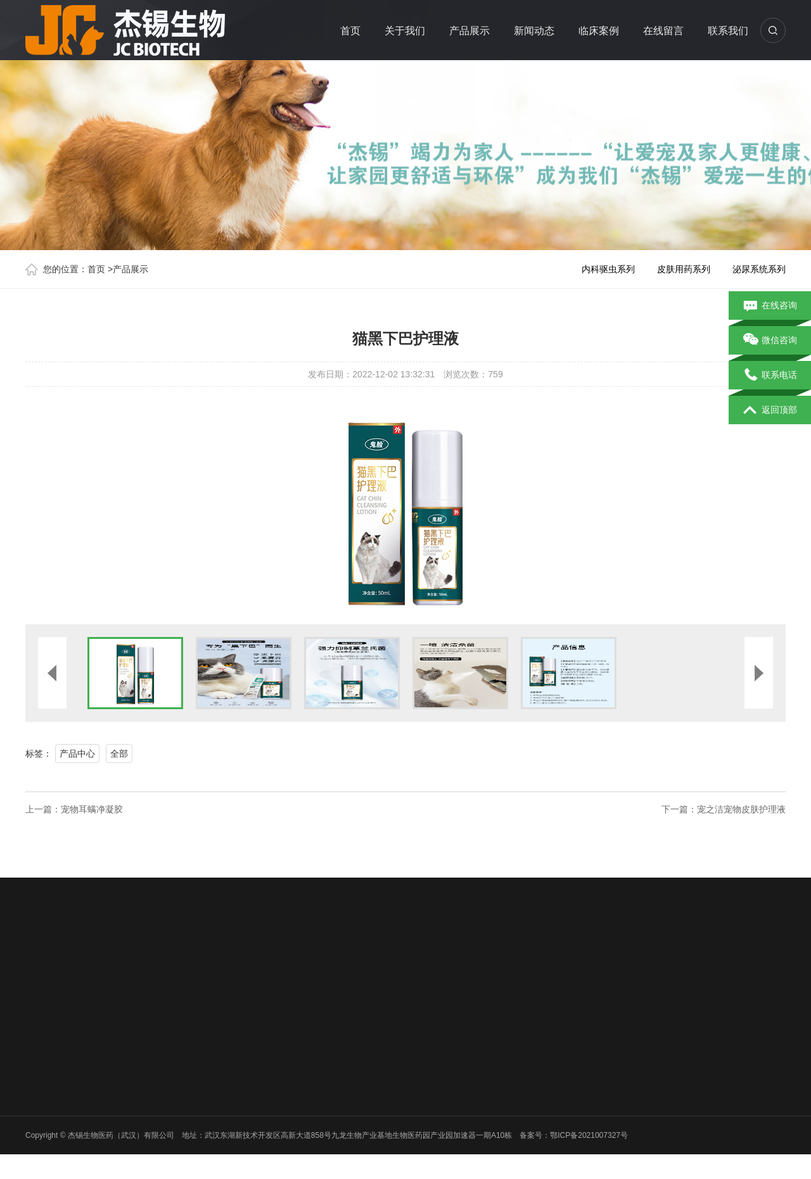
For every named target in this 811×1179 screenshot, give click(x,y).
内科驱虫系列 (608, 269)
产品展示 (469, 30)
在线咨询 (770, 305)
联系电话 (770, 375)
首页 (350, 30)
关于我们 (405, 30)
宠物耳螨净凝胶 (92, 809)
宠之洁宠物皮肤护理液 (741, 809)
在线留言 (663, 30)
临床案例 (598, 30)
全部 (119, 753)
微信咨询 (770, 340)
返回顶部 (770, 410)
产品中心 (77, 753)
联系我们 (728, 30)
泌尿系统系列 (759, 269)
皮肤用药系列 (683, 269)
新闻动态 (534, 30)
